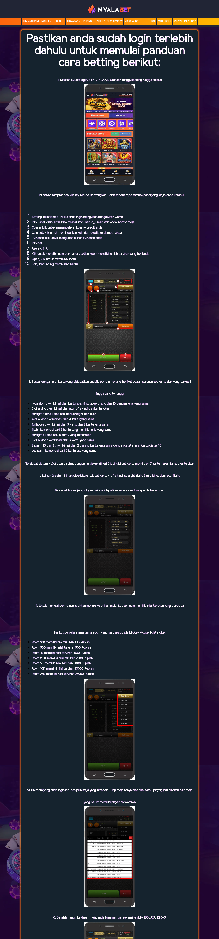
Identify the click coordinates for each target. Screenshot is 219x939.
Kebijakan (72, 21)
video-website (133, 21)
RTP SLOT (150, 21)
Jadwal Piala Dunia (184, 21)
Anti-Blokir (164, 21)
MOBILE (45, 21)
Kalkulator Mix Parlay (109, 21)
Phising (87, 21)
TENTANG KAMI (31, 21)
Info (58, 21)
